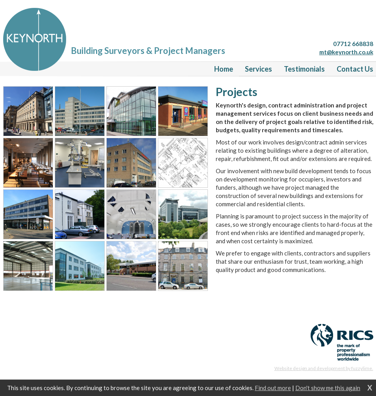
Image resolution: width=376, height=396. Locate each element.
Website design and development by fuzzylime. (323, 368)
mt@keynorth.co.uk (346, 52)
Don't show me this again (327, 387)
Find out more (273, 387)
